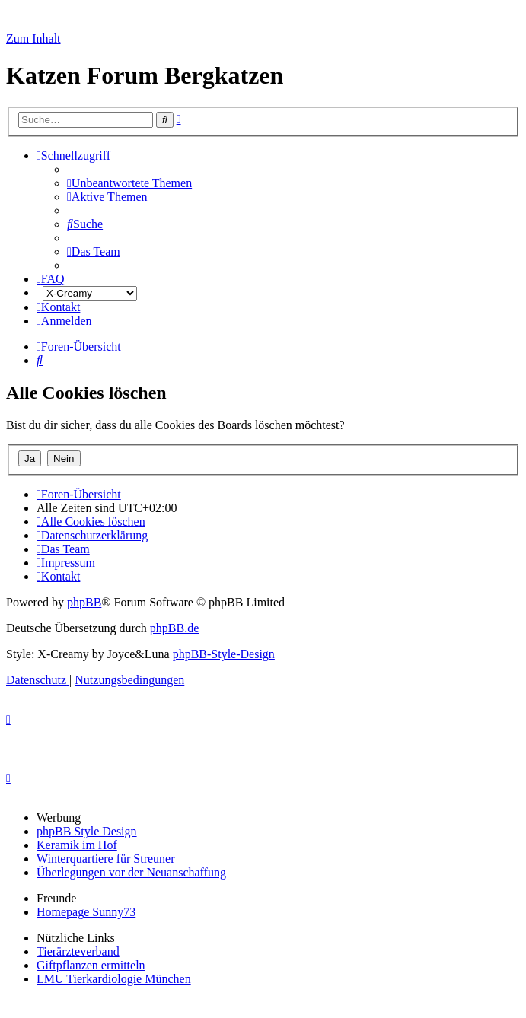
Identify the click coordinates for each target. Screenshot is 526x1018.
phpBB (84, 602)
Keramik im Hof (77, 844)
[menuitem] (129, 183)
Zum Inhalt (33, 38)
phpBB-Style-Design (224, 653)
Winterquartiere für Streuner (106, 858)
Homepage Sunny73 (86, 911)
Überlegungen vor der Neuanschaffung (131, 872)
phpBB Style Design (87, 831)
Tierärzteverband (78, 951)
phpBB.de (174, 628)
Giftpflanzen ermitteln (91, 965)
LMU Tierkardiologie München (114, 978)
